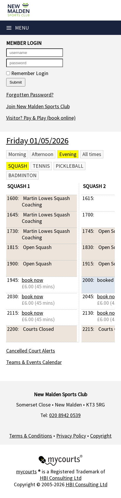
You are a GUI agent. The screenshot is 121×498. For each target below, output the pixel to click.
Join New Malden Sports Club (38, 106)
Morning (17, 154)
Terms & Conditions (30, 436)
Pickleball (69, 166)
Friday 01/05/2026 (37, 140)
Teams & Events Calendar (34, 362)
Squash (17, 166)
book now (32, 280)
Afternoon (42, 154)
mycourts (26, 471)
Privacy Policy (71, 436)
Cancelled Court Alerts (30, 351)
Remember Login (27, 73)
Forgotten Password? (30, 95)
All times (91, 154)
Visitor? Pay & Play (41, 118)
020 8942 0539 (65, 415)
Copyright (101, 436)
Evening (68, 154)
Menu (17, 28)
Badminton (22, 175)
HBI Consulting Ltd (61, 478)
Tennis (41, 166)
